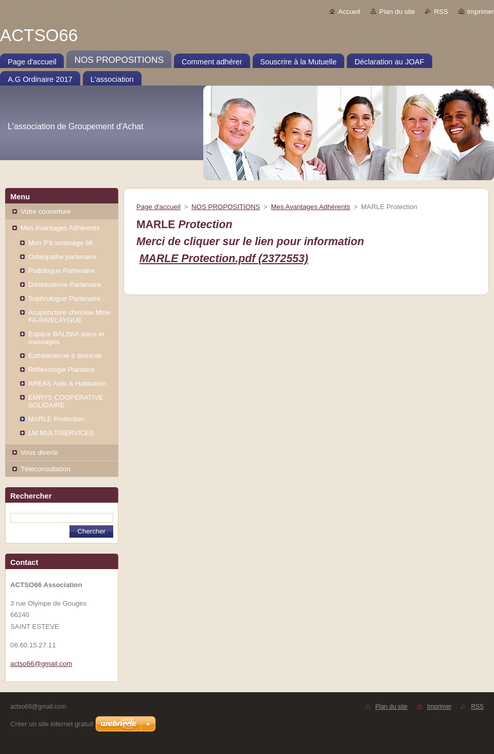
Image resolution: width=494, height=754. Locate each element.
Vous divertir (39, 452)
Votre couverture (45, 211)
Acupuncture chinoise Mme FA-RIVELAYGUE (69, 316)
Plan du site (397, 11)
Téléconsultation (45, 469)
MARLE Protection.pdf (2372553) (223, 258)
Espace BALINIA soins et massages (66, 338)
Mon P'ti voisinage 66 (60, 243)
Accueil (349, 11)
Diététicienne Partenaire (64, 284)
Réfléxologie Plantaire (61, 369)
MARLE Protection (56, 419)
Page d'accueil (158, 207)
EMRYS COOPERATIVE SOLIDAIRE (65, 401)
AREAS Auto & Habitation (67, 383)
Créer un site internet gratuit (51, 724)
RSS (441, 11)
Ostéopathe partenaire (62, 257)
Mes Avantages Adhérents (60, 228)
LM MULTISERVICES (61, 433)
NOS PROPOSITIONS (225, 207)
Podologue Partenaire (61, 271)
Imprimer (480, 11)
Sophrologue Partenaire (64, 298)
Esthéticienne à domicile (65, 355)
